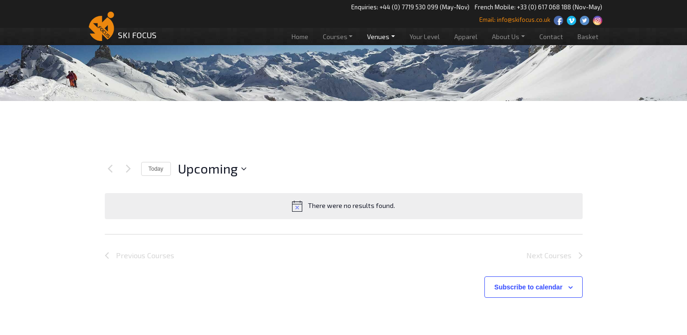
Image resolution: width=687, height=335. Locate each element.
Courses (335, 36)
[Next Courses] (128, 168)
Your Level (424, 36)
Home (300, 36)
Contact (551, 36)
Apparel (465, 36)
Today (156, 169)
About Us (505, 36)
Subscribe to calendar (528, 287)
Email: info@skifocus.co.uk (514, 19)
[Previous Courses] (110, 168)
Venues (378, 36)
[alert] (344, 206)
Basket (588, 36)
